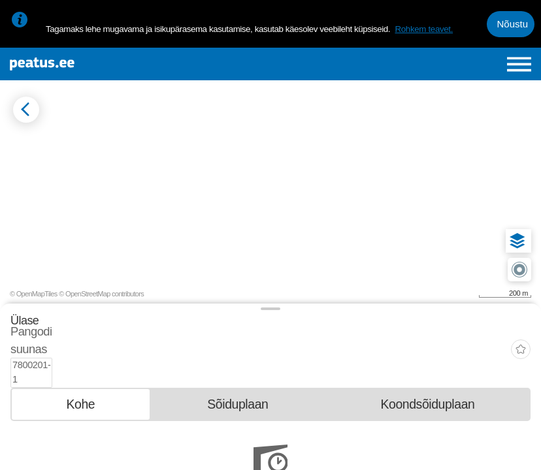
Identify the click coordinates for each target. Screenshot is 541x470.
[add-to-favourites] (521, 335)
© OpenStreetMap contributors (101, 294)
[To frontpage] (99, 63)
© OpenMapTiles (33, 294)
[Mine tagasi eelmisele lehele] (26, 110)
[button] (517, 241)
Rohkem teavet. (424, 29)
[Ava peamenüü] (519, 64)
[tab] (81, 375)
